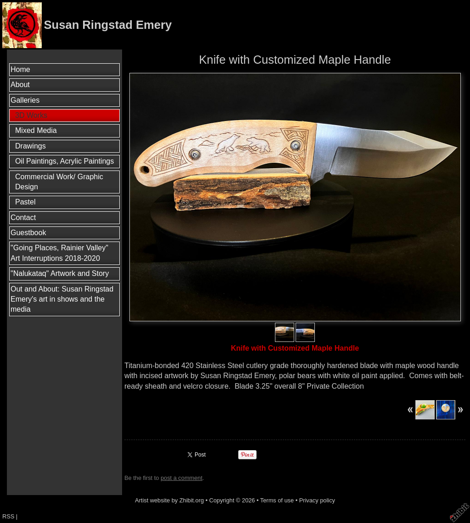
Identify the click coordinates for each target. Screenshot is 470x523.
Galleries (25, 100)
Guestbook (28, 233)
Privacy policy (317, 500)
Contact (23, 217)
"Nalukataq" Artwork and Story (60, 273)
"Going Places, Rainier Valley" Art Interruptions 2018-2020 (59, 253)
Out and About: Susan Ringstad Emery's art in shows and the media (62, 299)
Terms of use (277, 500)
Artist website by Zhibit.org (169, 500)
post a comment (181, 477)
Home (20, 69)
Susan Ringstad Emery (108, 24)
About (20, 84)
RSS (8, 516)
